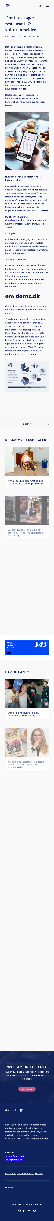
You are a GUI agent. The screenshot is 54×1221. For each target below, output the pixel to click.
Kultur (27, 36)
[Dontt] (8, 5)
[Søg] (38, 5)
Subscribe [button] (27, 1089)
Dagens (35, 36)
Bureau (9, 1187)
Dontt (27, 424)
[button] (47, 5)
